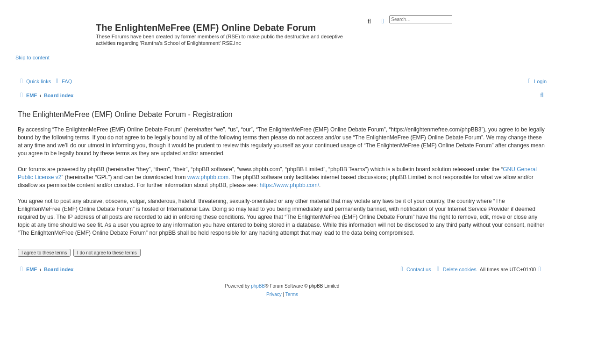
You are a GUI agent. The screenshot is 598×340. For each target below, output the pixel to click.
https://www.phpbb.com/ (289, 185)
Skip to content (32, 57)
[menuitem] (62, 81)
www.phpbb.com (207, 177)
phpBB (258, 286)
